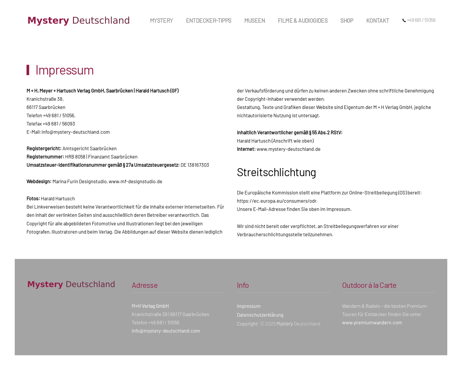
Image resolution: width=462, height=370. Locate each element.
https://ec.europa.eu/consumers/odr (276, 201)
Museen (254, 20)
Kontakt (377, 20)
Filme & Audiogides (302, 20)
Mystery (161, 20)
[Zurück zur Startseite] (78, 20)
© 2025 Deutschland (290, 323)
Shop (346, 20)
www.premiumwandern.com (372, 322)
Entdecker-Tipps (208, 20)
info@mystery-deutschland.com (76, 132)
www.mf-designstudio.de (135, 181)
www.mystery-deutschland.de (289, 149)
